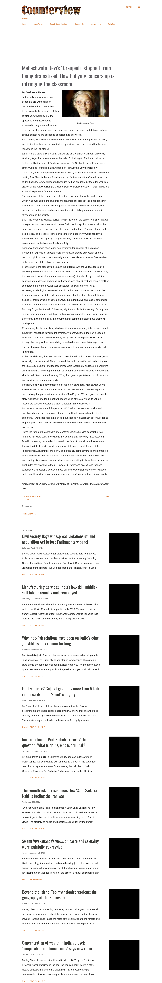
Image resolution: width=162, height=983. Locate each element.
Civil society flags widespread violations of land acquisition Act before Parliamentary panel (58, 539)
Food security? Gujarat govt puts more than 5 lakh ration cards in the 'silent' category (60, 691)
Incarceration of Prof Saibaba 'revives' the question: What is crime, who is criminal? (54, 742)
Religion (26, 500)
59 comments (36, 879)
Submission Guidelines (59, 24)
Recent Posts (96, 24)
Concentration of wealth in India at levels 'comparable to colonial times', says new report (58, 945)
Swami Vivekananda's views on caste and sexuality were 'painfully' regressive (60, 844)
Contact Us (79, 24)
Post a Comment (29, 514)
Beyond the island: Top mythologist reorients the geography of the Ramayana (59, 895)
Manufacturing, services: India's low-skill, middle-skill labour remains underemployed (59, 590)
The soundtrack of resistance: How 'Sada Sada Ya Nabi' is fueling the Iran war (59, 793)
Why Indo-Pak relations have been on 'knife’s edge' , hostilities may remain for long (60, 640)
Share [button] (106, 496)
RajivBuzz (112, 24)
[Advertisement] (81, 44)
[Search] (129, 7)
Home (24, 24)
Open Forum (38, 24)
